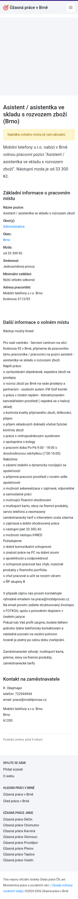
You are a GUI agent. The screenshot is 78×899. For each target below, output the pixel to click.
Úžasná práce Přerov (18, 849)
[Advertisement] (39, 56)
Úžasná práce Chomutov (21, 825)
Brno (6, 240)
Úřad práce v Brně (16, 801)
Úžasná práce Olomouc (20, 837)
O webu (8, 776)
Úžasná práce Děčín (17, 819)
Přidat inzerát (13, 769)
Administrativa (14, 227)
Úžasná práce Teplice (19, 854)
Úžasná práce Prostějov (20, 843)
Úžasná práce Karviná (19, 831)
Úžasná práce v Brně (18, 794)
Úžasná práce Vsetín (18, 860)
